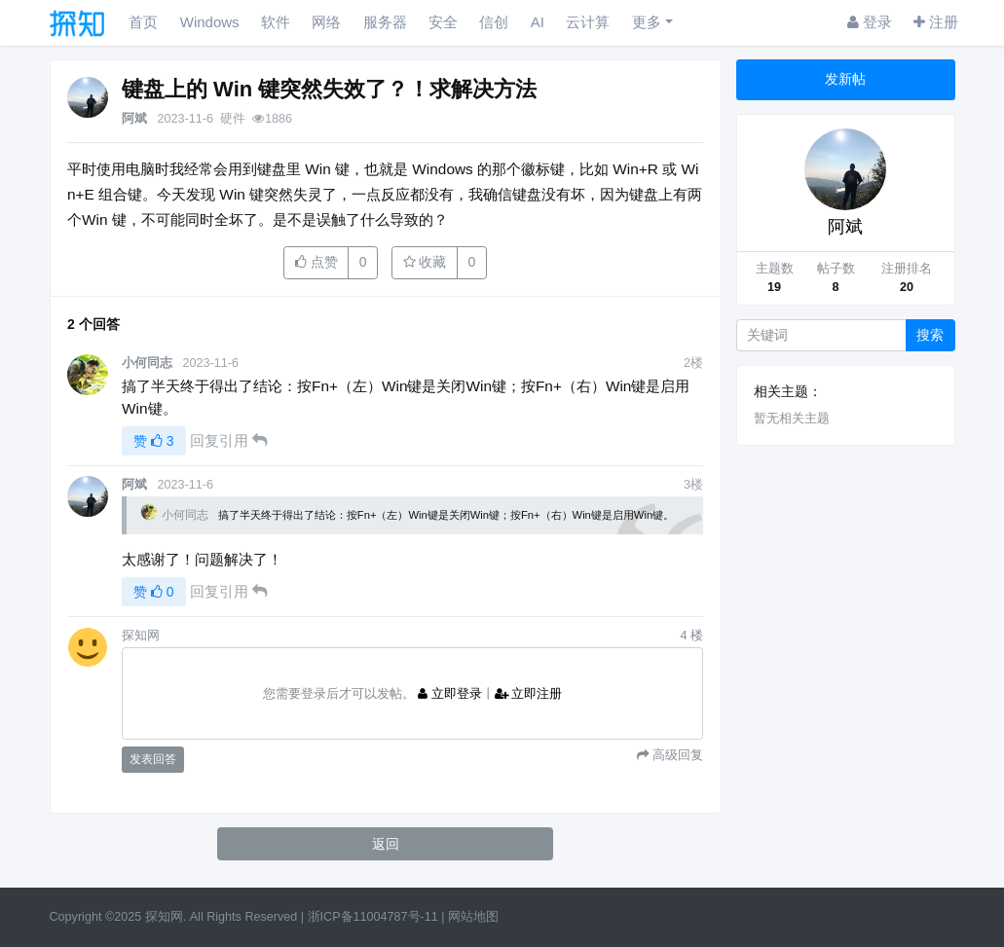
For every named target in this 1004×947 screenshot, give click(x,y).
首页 (143, 22)
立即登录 (450, 694)
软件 (275, 22)
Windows (210, 22)
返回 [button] (385, 844)
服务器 (385, 22)
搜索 (930, 335)
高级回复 (676, 754)
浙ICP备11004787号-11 (373, 917)
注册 (935, 22)
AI (537, 22)
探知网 (164, 917)
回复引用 (228, 440)
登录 (869, 22)
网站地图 (473, 917)
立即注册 (529, 694)
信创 (493, 22)
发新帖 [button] (845, 79)
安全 (443, 22)
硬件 (232, 119)
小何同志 (147, 363)
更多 (646, 22)
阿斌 (134, 119)
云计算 (588, 22)
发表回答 (153, 759)
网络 (326, 22)
